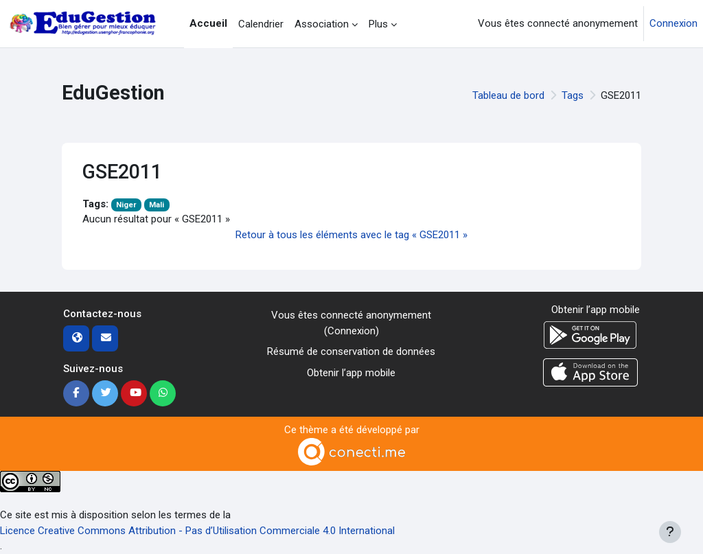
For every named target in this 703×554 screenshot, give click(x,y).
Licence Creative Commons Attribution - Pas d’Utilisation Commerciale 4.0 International (197, 530)
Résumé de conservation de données (351, 351)
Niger (126, 204)
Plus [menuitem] (378, 24)
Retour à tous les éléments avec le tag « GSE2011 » (351, 235)
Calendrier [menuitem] (261, 24)
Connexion (673, 23)
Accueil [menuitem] (208, 23)
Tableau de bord (508, 95)
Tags (573, 95)
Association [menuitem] (322, 24)
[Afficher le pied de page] (670, 532)
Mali (156, 204)
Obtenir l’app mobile (351, 373)
